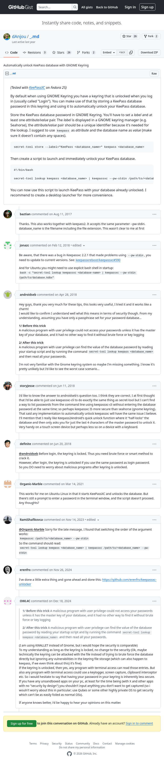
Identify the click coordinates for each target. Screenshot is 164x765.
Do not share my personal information (82, 747)
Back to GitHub (107, 7)
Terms (33, 743)
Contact (107, 743)
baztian (25, 214)
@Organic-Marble (31, 529)
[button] (131, 53)
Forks (86, 52)
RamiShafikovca (31, 520)
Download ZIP (149, 52)
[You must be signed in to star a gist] (130, 36)
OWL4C (25, 601)
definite (25, 444)
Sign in (130, 7)
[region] (82, 141)
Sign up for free (22, 723)
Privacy (44, 743)
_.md (34, 36)
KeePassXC (37, 87)
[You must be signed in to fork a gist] (151, 36)
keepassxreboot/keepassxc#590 (98, 260)
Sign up (147, 7)
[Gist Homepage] (21, 7)
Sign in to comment (139, 723)
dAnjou (19, 36)
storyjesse (27, 386)
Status (68, 743)
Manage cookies (125, 743)
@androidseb (28, 454)
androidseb (28, 295)
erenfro (25, 570)
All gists (87, 7)
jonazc (24, 245)
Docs (96, 743)
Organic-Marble (31, 484)
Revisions (35, 52)
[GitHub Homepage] (69, 753)
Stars (62, 52)
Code (11, 52)
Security (57, 743)
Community (83, 743)
